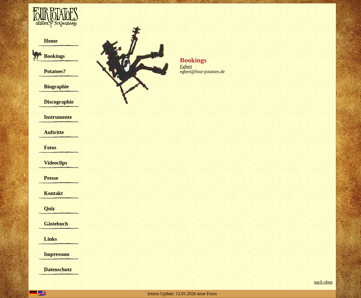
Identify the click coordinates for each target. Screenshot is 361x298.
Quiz (49, 208)
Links (50, 239)
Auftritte (54, 132)
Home (51, 41)
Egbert (186, 66)
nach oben (323, 282)
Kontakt (53, 193)
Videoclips (55, 163)
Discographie (59, 102)
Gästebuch (56, 224)
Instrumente (58, 117)
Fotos (50, 147)
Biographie (56, 86)
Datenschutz (58, 269)
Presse (51, 178)
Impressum (56, 254)
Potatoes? (55, 71)
